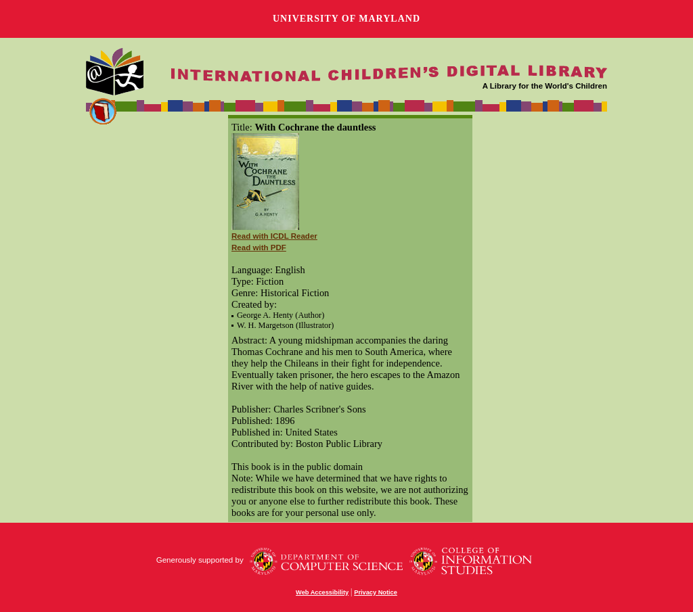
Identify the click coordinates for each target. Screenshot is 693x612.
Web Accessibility (322, 592)
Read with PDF (258, 247)
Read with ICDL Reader (274, 236)
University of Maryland (346, 19)
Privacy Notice (375, 592)
